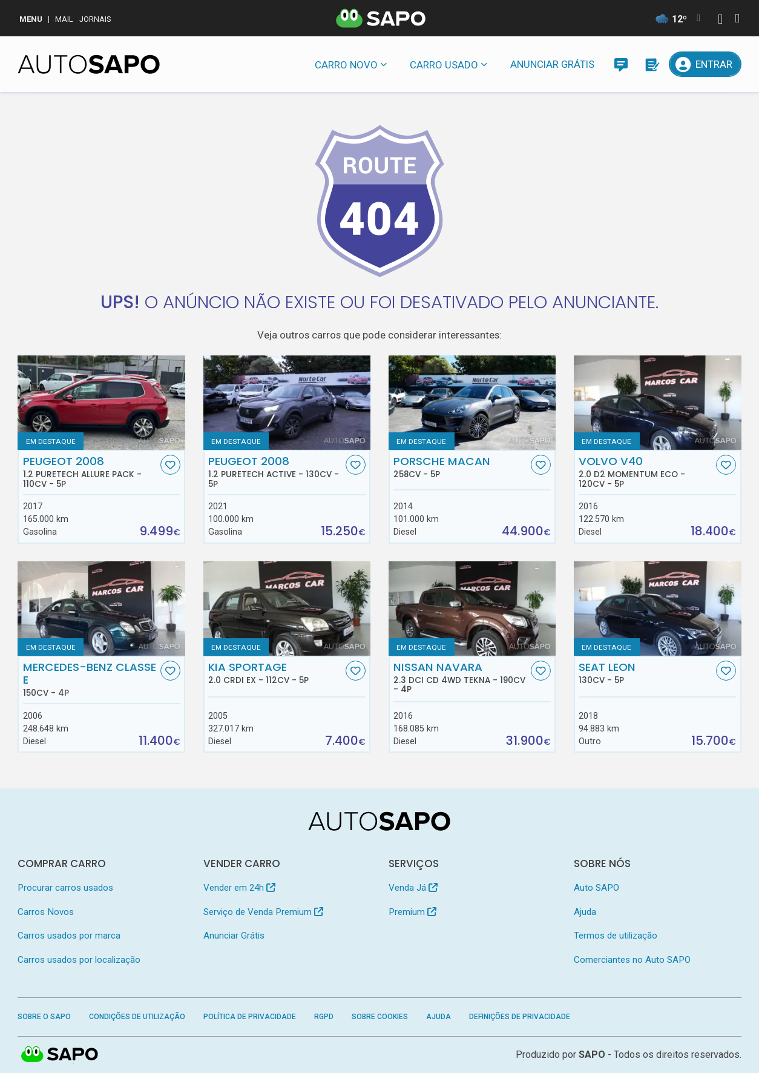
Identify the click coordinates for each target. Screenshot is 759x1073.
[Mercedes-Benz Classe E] (101, 608)
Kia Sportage (275, 673)
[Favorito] (170, 465)
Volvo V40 (646, 472)
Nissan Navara (460, 678)
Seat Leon (646, 673)
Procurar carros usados (65, 887)
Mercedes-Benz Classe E (90, 679)
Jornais (95, 19)
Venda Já (413, 887)
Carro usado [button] (444, 65)
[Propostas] (651, 64)
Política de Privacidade (249, 1016)
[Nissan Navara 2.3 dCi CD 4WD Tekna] (472, 608)
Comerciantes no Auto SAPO (632, 959)
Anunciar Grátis (552, 64)
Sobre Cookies (380, 1016)
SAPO (60, 1055)
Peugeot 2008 (90, 472)
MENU (30, 19)
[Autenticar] (720, 20)
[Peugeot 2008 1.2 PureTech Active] (287, 402)
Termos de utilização (615, 935)
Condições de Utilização (137, 1016)
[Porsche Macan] (472, 402)
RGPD (324, 1016)
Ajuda (585, 911)
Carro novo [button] (346, 65)
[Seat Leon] (657, 608)
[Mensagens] (621, 64)
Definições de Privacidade (519, 1016)
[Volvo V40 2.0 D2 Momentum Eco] (657, 402)
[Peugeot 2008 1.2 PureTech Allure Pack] (101, 402)
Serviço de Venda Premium (263, 911)
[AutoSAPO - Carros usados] (89, 64)
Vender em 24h (239, 887)
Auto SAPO (596, 887)
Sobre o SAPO (44, 1016)
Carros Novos (46, 911)
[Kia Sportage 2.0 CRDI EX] (287, 608)
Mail (64, 19)
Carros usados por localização (79, 959)
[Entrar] (705, 64)
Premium (412, 911)
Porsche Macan (460, 467)
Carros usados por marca (69, 935)
